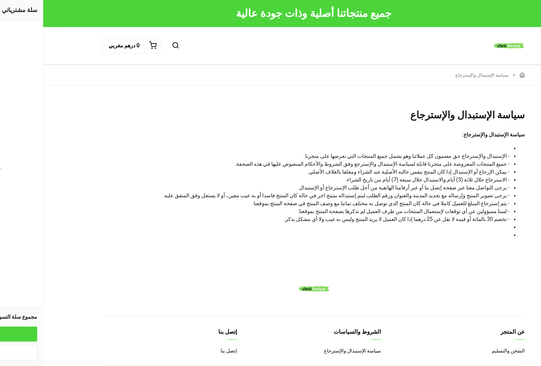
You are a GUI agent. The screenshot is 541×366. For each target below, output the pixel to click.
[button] (132, 45)
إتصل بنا (185, 351)
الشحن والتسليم (465, 351)
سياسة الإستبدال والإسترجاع (309, 351)
